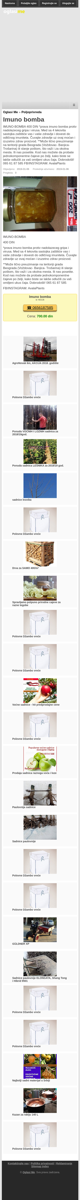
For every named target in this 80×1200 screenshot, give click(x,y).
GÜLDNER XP (20, 943)
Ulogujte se (68, 3)
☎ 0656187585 (40, 308)
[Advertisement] (40, 58)
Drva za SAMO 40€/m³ (25, 568)
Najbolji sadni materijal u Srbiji (31, 1080)
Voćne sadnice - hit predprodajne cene (36, 704)
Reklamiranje (64, 1163)
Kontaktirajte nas (18, 1163)
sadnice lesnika (22, 499)
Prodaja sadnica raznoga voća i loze (34, 773)
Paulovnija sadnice (24, 807)
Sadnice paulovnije (24, 841)
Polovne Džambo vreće (26, 397)
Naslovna (10, 3)
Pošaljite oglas (28, 3)
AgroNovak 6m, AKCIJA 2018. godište (35, 363)
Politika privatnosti (42, 1163)
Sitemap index (40, 1166)
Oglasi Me (10, 112)
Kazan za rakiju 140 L (25, 1114)
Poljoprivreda (31, 112)
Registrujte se (49, 3)
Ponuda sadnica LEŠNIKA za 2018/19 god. (38, 465)
